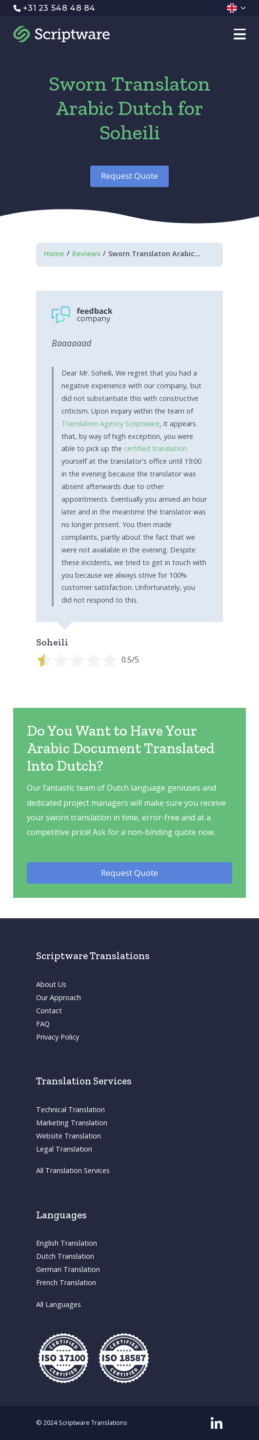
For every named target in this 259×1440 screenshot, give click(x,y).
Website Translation (68, 1136)
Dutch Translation (65, 1256)
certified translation (155, 448)
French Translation (66, 1282)
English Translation (66, 1243)
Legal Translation (64, 1149)
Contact (49, 1010)
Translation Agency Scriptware (110, 423)
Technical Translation (70, 1109)
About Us (51, 984)
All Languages (58, 1304)
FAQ (43, 1024)
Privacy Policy (57, 1037)
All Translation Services (73, 1170)
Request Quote (129, 175)
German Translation (68, 1269)
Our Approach (58, 997)
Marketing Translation (71, 1122)
